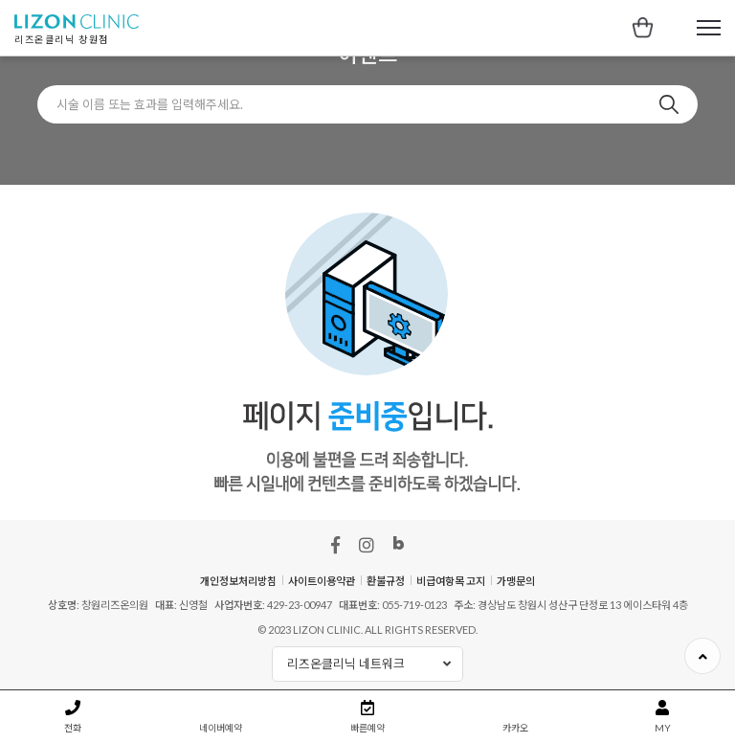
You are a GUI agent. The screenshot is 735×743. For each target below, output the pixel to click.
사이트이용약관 (321, 580)
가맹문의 (516, 580)
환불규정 (386, 580)
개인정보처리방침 (238, 580)
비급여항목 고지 (450, 580)
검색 (669, 104)
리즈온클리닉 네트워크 (374, 664)
